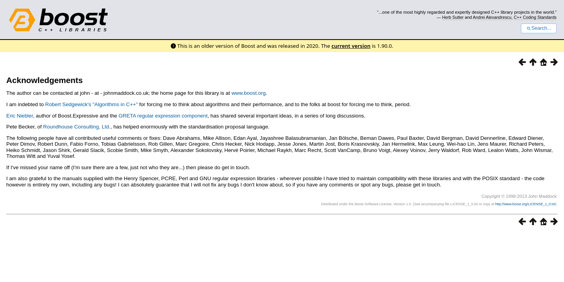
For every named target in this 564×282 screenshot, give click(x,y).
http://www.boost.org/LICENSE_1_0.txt (525, 204)
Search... (538, 28)
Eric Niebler (19, 116)
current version (351, 45)
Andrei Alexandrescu (492, 17)
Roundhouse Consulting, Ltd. (76, 127)
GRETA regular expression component (163, 116)
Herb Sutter (453, 17)
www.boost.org (248, 93)
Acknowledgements (44, 80)
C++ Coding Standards (535, 17)
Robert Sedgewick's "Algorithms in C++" (91, 104)
